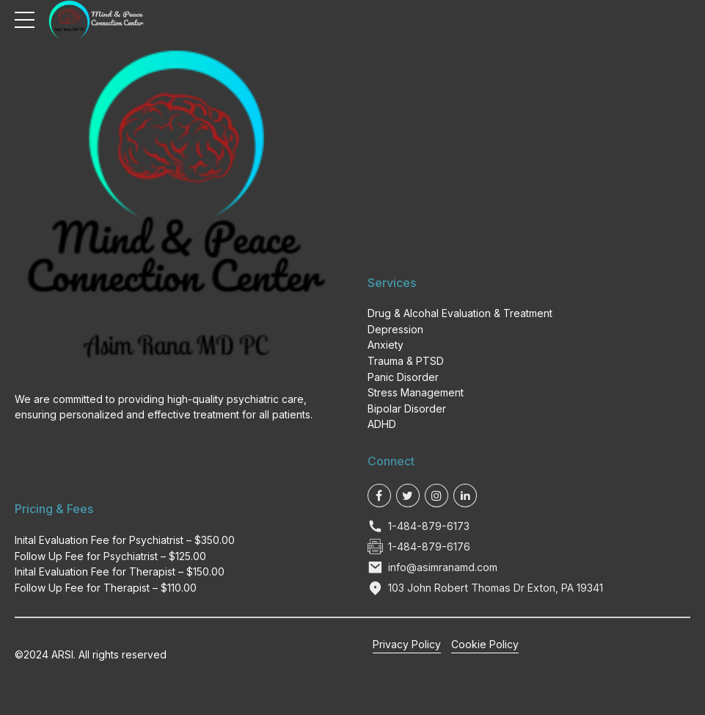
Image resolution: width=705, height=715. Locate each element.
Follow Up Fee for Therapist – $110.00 (106, 587)
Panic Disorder (403, 377)
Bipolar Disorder (407, 408)
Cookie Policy (485, 644)
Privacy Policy (407, 644)
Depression (395, 329)
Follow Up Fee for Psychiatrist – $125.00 (110, 556)
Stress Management (416, 392)
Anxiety (385, 344)
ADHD (382, 424)
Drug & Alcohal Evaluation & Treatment (460, 313)
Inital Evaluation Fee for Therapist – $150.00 (119, 571)
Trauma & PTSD (406, 361)
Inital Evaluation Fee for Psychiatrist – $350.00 (125, 540)
